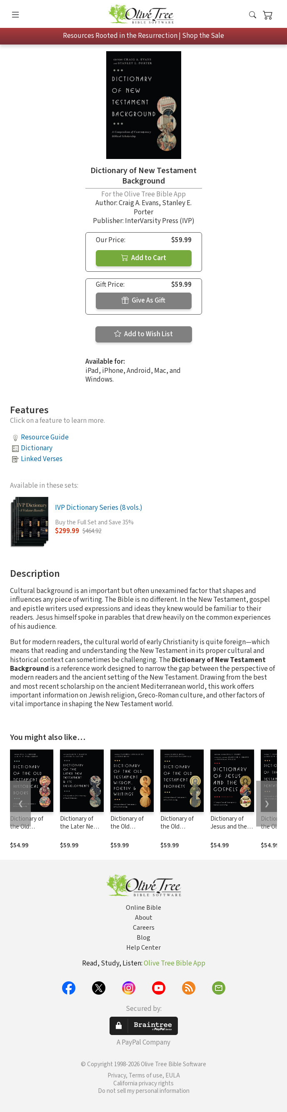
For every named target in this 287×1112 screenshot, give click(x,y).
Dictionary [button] (36, 448)
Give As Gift (143, 300)
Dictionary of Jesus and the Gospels (228, 826)
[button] (252, 15)
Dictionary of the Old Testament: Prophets (177, 830)
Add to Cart (143, 258)
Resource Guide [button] (45, 437)
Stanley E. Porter (163, 207)
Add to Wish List (143, 334)
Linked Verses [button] (41, 459)
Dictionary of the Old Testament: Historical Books (31, 830)
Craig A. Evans (139, 203)
